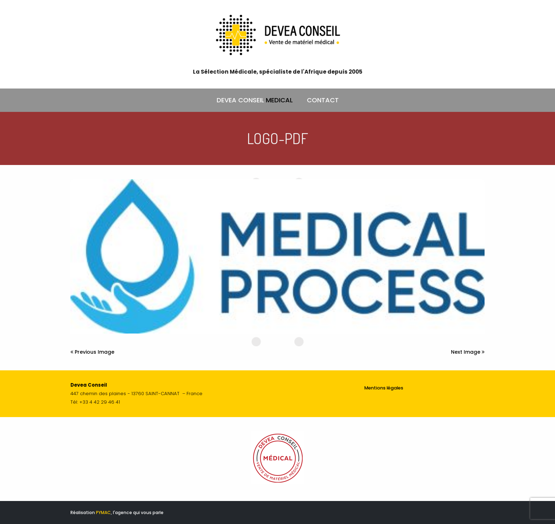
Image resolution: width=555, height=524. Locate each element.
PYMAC (103, 512)
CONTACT (323, 100)
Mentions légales (383, 388)
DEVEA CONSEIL (255, 100)
